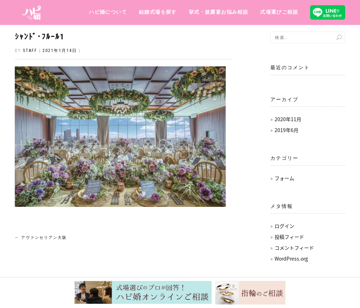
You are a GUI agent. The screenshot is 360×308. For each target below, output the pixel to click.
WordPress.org (291, 258)
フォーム (284, 178)
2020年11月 (288, 119)
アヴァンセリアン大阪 (41, 237)
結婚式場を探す (158, 12)
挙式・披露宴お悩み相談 (218, 12)
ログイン (284, 225)
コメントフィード (294, 247)
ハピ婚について (108, 12)
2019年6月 (286, 129)
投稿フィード (289, 236)
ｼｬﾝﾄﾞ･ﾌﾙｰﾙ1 (39, 36)
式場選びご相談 (279, 12)
